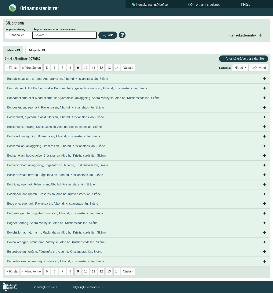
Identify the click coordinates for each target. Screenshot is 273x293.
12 (101, 67)
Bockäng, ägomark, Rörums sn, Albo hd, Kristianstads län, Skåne (51, 184)
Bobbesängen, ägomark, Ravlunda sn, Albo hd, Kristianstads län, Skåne (55, 107)
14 (116, 67)
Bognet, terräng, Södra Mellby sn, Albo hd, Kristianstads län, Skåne (52, 223)
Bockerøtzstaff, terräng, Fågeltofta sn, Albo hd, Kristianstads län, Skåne (55, 175)
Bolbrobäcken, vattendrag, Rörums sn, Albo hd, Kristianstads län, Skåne (55, 261)
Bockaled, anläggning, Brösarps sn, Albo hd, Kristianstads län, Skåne (53, 136)
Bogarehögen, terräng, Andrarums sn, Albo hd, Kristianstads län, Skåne (55, 213)
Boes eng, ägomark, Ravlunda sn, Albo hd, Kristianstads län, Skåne (52, 203)
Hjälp (246, 4)
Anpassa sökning (15, 29)
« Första (12, 67)
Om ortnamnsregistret (205, 4)
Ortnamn (13, 50)
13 (109, 67)
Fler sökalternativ (243, 35)
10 (85, 67)
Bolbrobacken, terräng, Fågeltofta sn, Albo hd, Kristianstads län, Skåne (54, 251)
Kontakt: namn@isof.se (152, 4)
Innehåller (18, 35)
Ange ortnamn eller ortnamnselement (55, 29)
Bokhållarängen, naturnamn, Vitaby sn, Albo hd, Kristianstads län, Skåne (56, 242)
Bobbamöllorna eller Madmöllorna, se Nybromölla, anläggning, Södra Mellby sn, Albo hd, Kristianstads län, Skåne (83, 98)
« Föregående (31, 67)
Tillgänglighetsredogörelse (88, 287)
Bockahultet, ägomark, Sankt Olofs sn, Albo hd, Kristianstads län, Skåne (55, 117)
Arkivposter (37, 50)
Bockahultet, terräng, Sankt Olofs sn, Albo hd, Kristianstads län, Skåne (54, 126)
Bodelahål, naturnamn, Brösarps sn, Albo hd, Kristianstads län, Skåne (54, 194)
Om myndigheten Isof (45, 287)
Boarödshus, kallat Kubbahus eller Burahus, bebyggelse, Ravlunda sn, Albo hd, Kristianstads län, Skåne (77, 88)
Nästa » (128, 67)
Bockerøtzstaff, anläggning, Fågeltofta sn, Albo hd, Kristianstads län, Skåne (57, 165)
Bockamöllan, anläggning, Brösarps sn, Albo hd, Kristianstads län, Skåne (56, 146)
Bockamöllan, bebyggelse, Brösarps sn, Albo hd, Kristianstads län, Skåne (56, 155)
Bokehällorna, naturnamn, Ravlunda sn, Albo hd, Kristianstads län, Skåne (56, 232)
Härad (239, 67)
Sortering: (225, 68)
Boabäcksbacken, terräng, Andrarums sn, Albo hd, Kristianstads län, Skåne (57, 78)
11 (93, 67)
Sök (108, 35)
